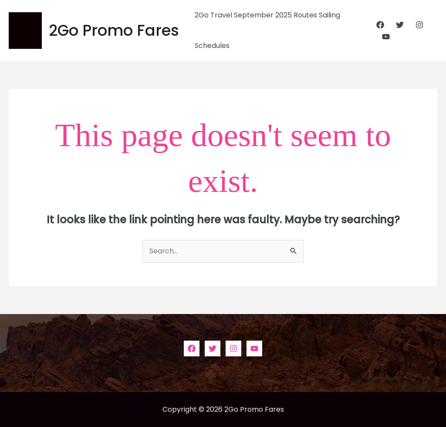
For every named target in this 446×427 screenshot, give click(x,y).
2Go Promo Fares (114, 30)
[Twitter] (400, 25)
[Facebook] (380, 25)
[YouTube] (386, 37)
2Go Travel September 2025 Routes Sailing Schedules (267, 30)
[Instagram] (419, 25)
